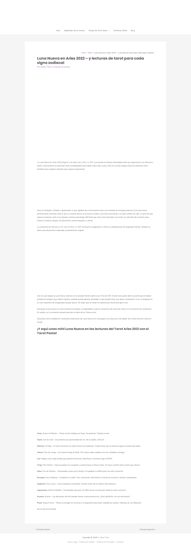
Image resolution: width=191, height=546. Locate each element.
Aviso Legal (72, 542)
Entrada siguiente (148, 529)
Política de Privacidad (105, 542)
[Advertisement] (95, 191)
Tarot (49, 67)
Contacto (120, 542)
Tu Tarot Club (103, 537)
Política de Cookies (87, 542)
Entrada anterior (42, 529)
